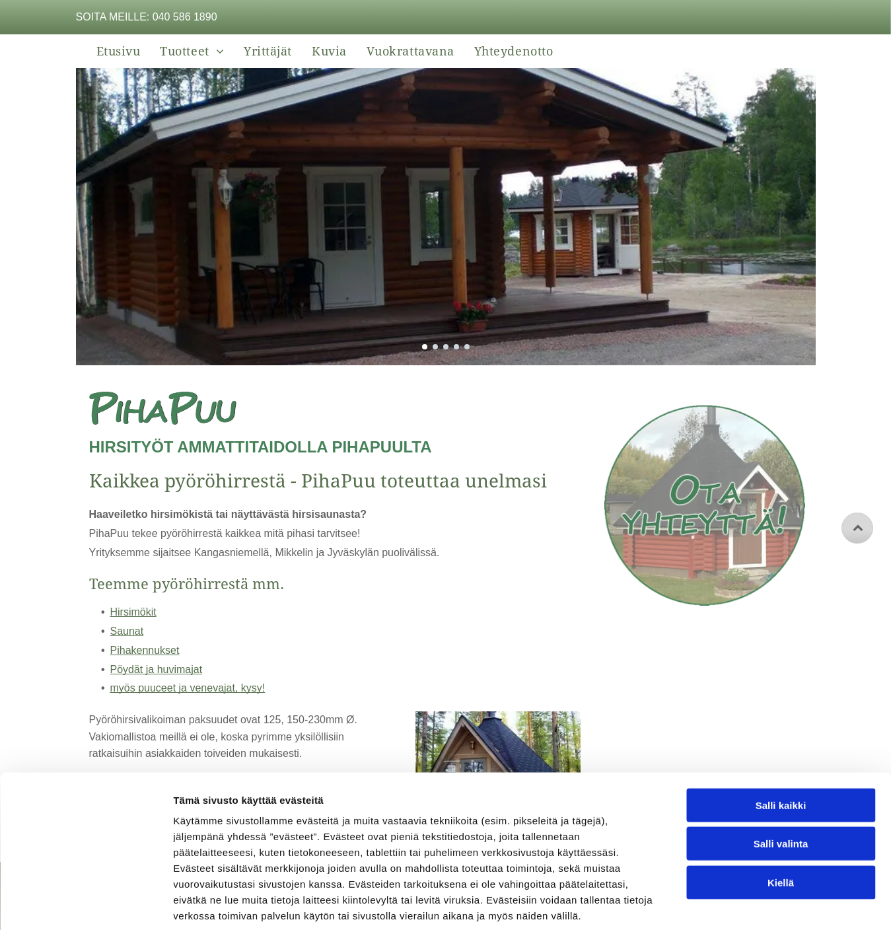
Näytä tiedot (706, 904)
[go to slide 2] (435, 346)
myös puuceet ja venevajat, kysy (186, 688)
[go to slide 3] (445, 346)
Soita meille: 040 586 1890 (146, 16)
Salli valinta (781, 778)
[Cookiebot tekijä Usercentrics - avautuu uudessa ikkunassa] (85, 904)
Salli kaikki (781, 740)
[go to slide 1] (424, 346)
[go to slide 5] (467, 346)
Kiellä (780, 817)
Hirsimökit (133, 612)
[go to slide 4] (456, 346)
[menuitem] (119, 51)
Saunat (127, 631)
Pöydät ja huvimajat (156, 669)
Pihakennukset (145, 650)
